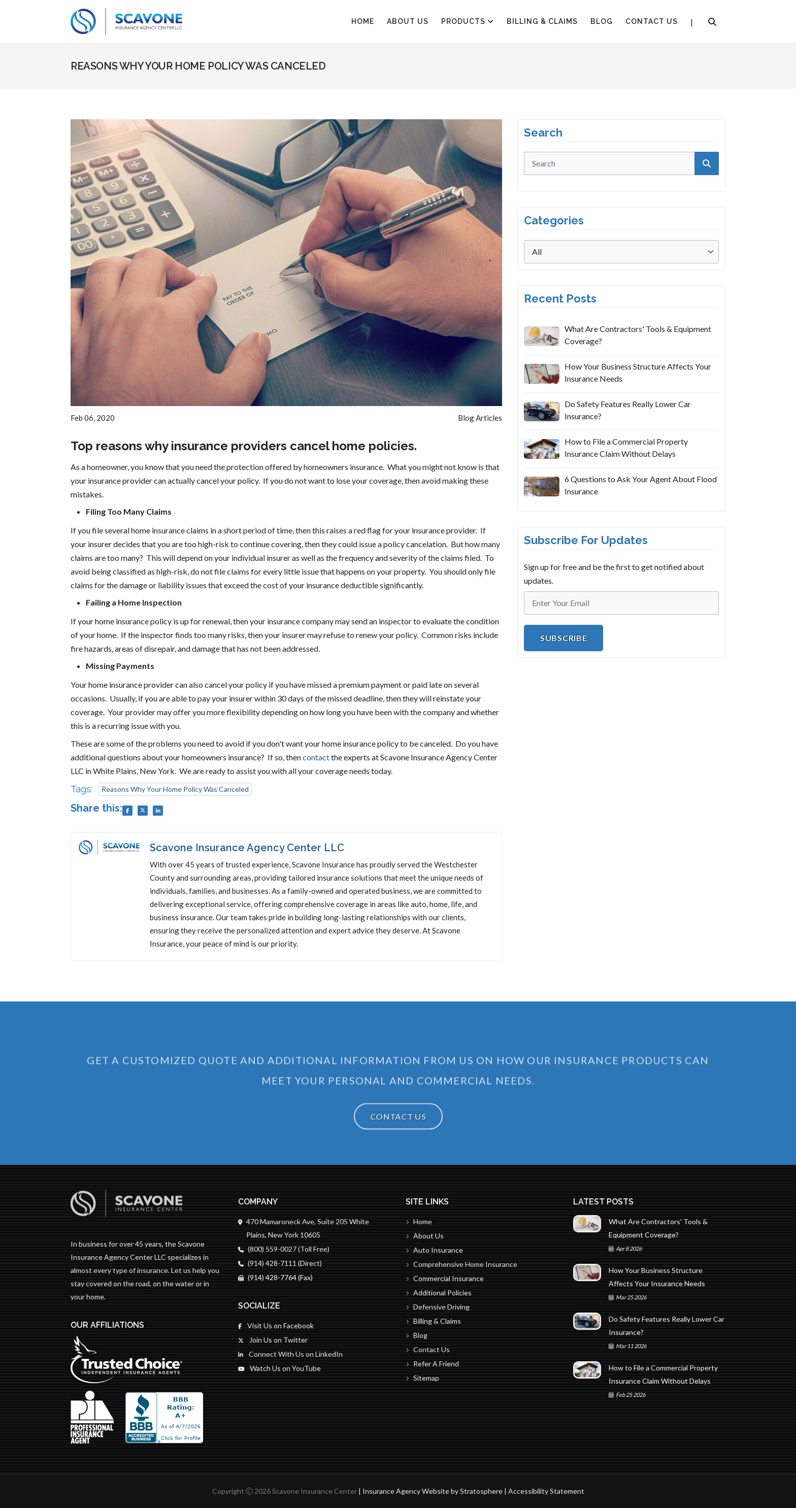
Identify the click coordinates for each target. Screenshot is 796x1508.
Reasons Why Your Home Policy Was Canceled (175, 789)
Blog (601, 21)
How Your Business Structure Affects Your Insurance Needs (638, 372)
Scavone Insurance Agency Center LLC (247, 848)
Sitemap (422, 1377)
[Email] (621, 603)
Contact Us (651, 21)
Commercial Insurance (445, 1278)
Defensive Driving (438, 1306)
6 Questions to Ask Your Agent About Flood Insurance (641, 485)
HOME (362, 21)
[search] (621, 163)
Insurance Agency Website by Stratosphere (432, 1491)
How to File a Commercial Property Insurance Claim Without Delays (626, 447)
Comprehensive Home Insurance (461, 1264)
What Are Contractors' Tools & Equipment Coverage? (638, 335)
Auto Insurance (434, 1250)
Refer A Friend (432, 1363)
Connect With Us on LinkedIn (290, 1354)
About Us (407, 21)
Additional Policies (439, 1292)
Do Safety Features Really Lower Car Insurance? (628, 410)
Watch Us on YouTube (279, 1368)
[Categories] (621, 251)
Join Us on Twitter (273, 1339)
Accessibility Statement (546, 1491)
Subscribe (563, 638)
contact (316, 757)
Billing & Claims (542, 21)
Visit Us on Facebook (276, 1325)
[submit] (706, 163)
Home (419, 1221)
